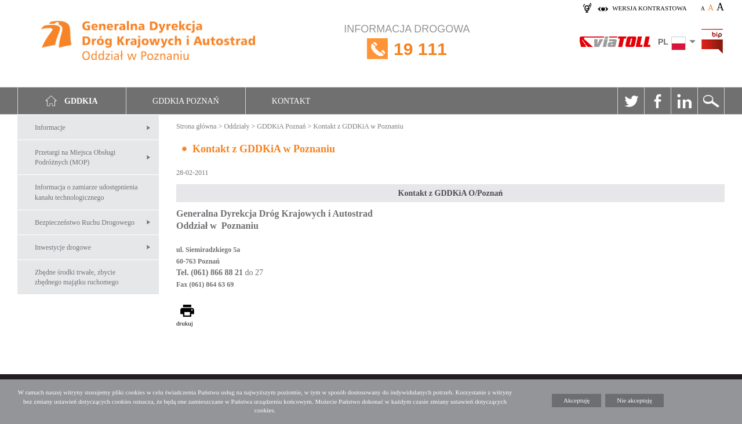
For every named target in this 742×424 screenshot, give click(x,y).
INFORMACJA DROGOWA (407, 49)
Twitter (630, 100)
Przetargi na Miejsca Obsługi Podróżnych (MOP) (75, 157)
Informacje (50, 127)
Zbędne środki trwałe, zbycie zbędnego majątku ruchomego (77, 277)
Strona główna (196, 126)
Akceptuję (576, 400)
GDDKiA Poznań (281, 126)
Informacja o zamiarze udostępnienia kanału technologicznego (86, 192)
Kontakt (291, 101)
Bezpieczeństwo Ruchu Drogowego (84, 222)
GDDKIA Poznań (185, 101)
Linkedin (684, 100)
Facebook (657, 100)
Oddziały (236, 126)
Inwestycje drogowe (63, 247)
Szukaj (710, 100)
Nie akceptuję (634, 400)
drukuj (184, 323)
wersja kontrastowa (649, 8)
